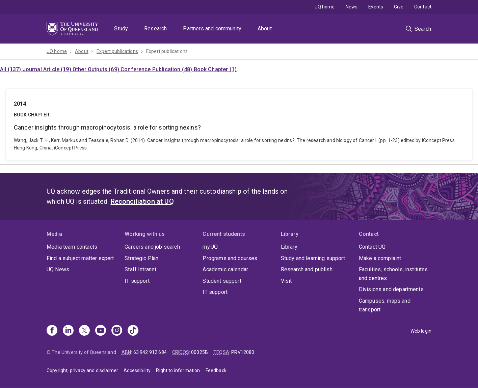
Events (375, 6)
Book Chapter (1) (215, 69)
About (265, 28)
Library (289, 247)
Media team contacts (72, 247)
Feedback (216, 370)
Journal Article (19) (48, 69)
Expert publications (117, 51)
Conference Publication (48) (157, 69)
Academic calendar (225, 269)
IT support (137, 281)
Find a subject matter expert (80, 258)
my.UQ (210, 247)
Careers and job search (152, 247)
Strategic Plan (141, 258)
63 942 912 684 (150, 352)
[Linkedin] (68, 331)
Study (121, 28)
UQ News (58, 269)
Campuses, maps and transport (384, 305)
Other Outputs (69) (97, 69)
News (352, 6)
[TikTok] (133, 331)
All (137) (11, 69)
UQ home (325, 6)
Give (398, 6)
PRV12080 (242, 352)
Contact (422, 6)
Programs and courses (230, 258)
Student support (222, 281)
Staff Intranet (140, 269)
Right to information (178, 370)
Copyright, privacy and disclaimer (82, 370)
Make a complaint (380, 258)
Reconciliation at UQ (142, 201)
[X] (84, 331)
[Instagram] (116, 331)
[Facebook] (52, 331)
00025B (199, 352)
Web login (420, 331)
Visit (286, 281)
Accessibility (137, 370)
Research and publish (307, 269)
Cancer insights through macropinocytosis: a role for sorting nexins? (239, 124)
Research (155, 28)
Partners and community (212, 28)
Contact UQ (372, 247)
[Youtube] (100, 331)
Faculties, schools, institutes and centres (393, 273)
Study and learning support (313, 258)
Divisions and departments (391, 289)
